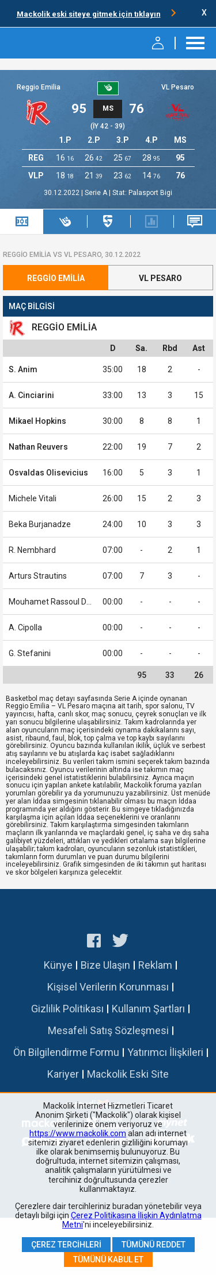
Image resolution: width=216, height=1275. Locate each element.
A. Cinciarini (31, 395)
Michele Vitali (32, 498)
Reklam (155, 965)
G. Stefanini (30, 653)
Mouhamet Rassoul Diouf (55, 601)
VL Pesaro (177, 87)
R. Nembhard (32, 550)
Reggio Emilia (38, 87)
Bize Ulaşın (105, 965)
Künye (58, 965)
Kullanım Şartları (148, 1009)
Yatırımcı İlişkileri (165, 1052)
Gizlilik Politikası (67, 1009)
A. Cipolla (25, 627)
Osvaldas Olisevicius (48, 472)
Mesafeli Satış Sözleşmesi (108, 1030)
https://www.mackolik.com (77, 1133)
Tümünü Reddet (153, 1244)
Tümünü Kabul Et (108, 1259)
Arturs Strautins (38, 575)
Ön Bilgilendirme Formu (66, 1052)
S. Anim (23, 369)
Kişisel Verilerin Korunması (108, 987)
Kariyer (63, 1074)
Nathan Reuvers (38, 446)
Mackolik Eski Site (128, 1074)
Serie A (97, 193)
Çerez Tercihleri (66, 1244)
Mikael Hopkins (37, 421)
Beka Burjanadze (40, 524)
